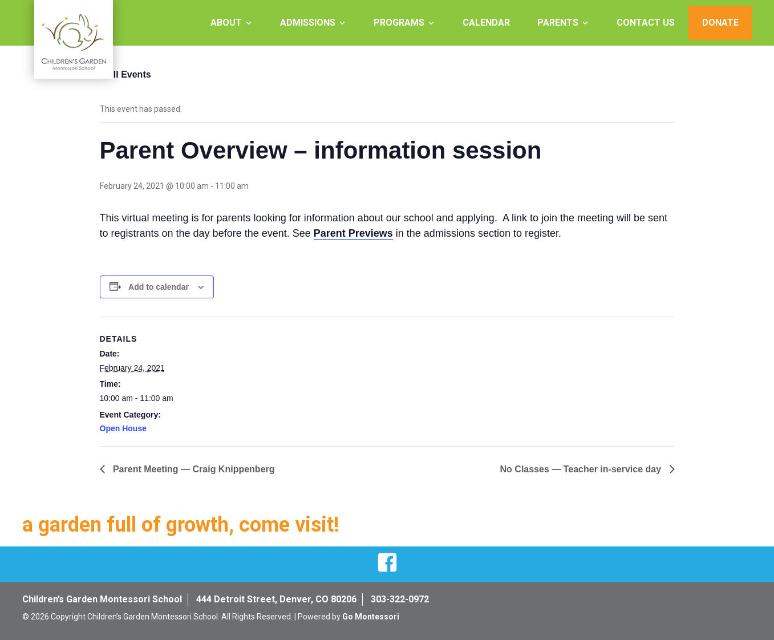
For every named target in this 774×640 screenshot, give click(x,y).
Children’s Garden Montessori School (102, 599)
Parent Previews (353, 233)
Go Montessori (370, 616)
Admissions (307, 22)
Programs (399, 22)
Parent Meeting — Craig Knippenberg (193, 469)
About (226, 22)
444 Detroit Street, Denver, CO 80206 (276, 599)
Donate (720, 22)
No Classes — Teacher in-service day (582, 469)
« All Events (125, 74)
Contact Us (646, 22)
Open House (123, 428)
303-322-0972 (400, 599)
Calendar (486, 22)
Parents (557, 22)
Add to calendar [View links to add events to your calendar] (158, 286)
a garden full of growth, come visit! (180, 525)
